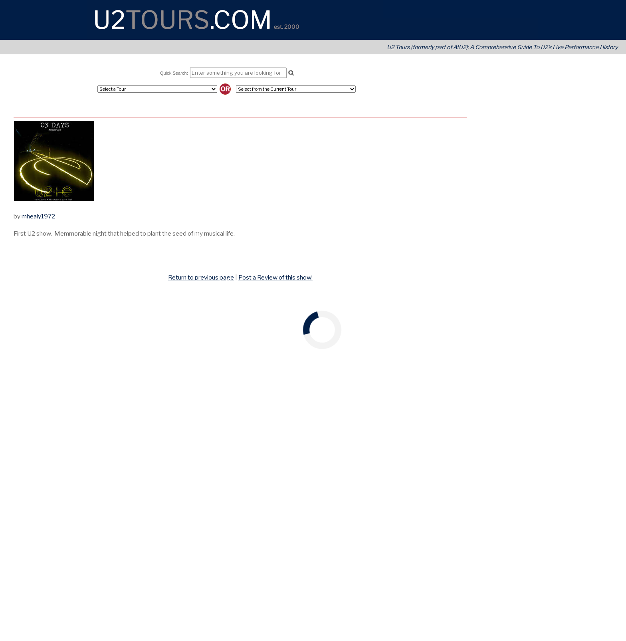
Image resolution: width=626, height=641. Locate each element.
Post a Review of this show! (275, 277)
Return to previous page (201, 277)
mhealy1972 (38, 216)
